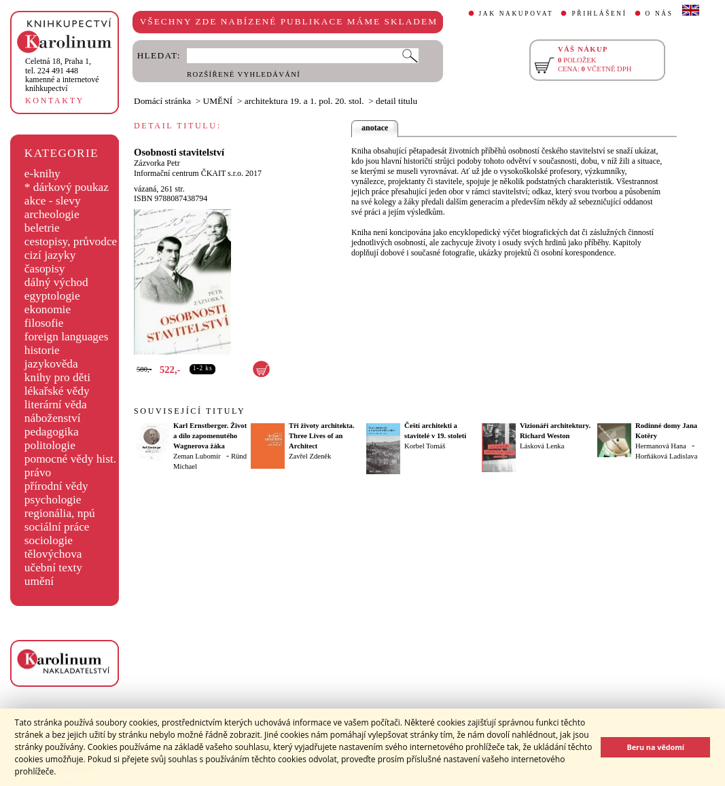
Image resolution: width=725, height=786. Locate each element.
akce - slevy (52, 200)
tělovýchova (53, 554)
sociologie (48, 540)
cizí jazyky (50, 255)
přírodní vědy (56, 486)
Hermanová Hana (660, 446)
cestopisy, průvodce (71, 241)
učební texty (53, 567)
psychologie (53, 499)
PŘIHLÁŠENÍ (598, 13)
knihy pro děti (57, 377)
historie (42, 350)
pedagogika (51, 431)
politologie (49, 445)
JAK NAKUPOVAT (516, 13)
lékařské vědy (57, 391)
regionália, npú (59, 513)
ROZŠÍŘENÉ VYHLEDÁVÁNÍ (243, 74)
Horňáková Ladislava (666, 456)
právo (37, 472)
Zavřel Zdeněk (310, 456)
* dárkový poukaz (66, 187)
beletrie (42, 227)
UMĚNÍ (218, 101)
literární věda (55, 404)
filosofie (44, 323)
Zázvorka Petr (157, 163)
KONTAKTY (54, 100)
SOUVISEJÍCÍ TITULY (189, 411)
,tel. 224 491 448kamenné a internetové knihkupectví (62, 74)
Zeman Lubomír (197, 456)
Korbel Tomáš (424, 446)
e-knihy (42, 173)
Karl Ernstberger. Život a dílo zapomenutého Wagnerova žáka (210, 436)
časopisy (44, 268)
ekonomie (47, 309)
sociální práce (57, 526)
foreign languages (66, 336)
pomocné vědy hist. (70, 458)
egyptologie (52, 295)
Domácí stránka (162, 101)
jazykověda (51, 363)
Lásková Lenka (542, 446)
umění (39, 581)
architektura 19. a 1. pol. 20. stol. (304, 101)
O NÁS (659, 13)
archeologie (51, 214)
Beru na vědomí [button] (655, 747)
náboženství (52, 418)
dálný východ (56, 282)
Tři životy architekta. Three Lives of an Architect (322, 436)
